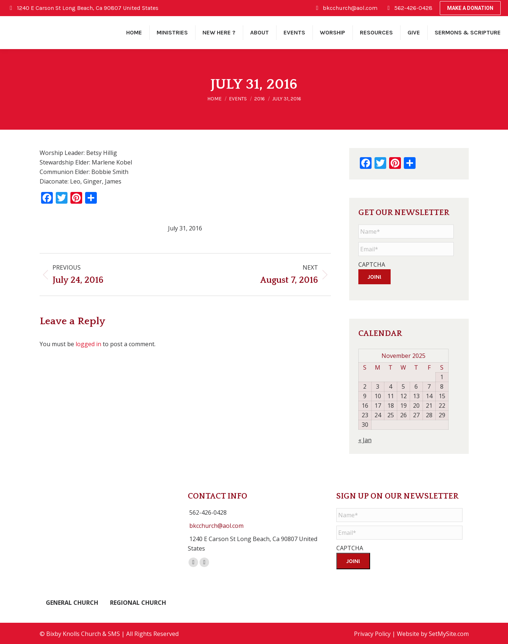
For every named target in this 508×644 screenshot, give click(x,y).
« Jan (365, 439)
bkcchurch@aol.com (216, 525)
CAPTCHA (371, 265)
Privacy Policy (372, 633)
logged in (88, 344)
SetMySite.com (449, 633)
